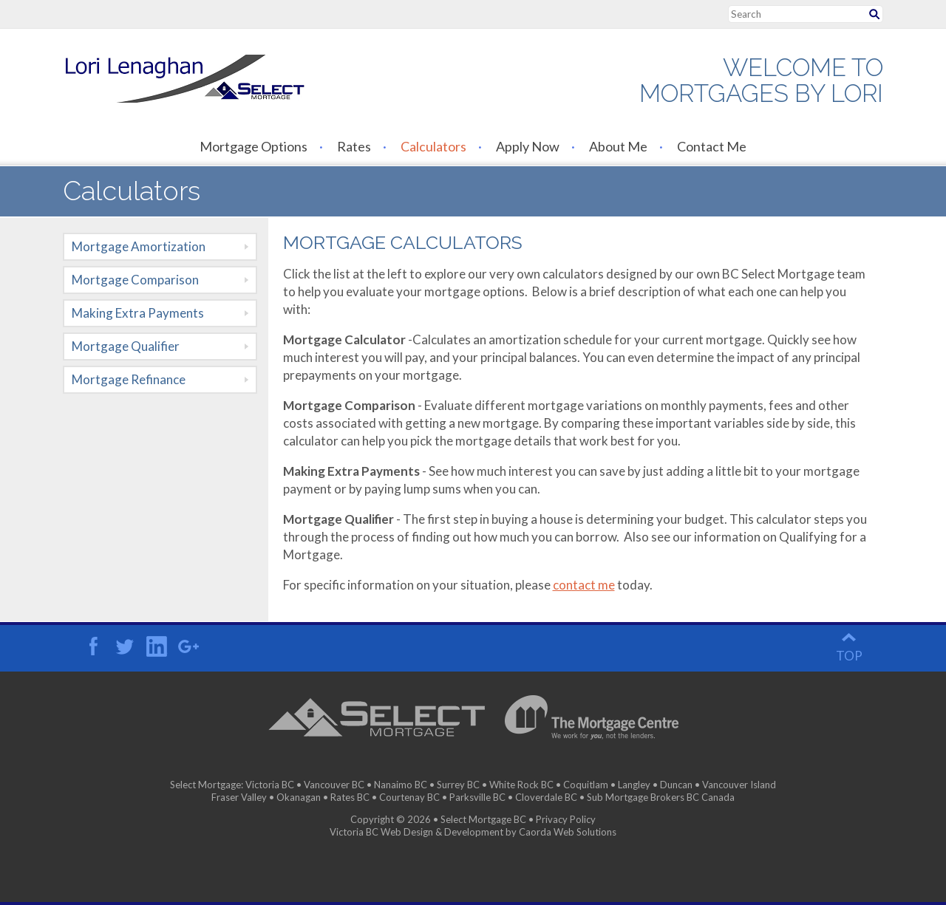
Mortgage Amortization (138, 246)
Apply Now (527, 146)
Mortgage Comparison (135, 279)
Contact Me (711, 146)
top (849, 655)
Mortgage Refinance (129, 379)
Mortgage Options (253, 146)
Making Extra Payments (138, 313)
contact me (584, 584)
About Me (618, 146)
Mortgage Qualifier (126, 346)
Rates (354, 146)
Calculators (433, 146)
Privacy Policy (566, 819)
